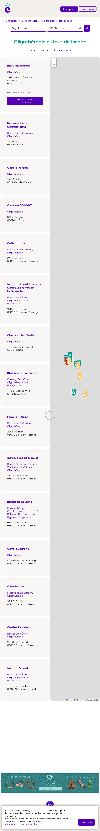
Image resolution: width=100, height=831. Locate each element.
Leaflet (70, 700)
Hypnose (12, 517)
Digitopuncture (27, 513)
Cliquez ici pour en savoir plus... (22, 824)
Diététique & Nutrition (19, 132)
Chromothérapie (16, 507)
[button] (84, 394)
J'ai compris (86, 822)
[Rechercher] (87, 28)
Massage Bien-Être (18, 379)
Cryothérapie (15, 511)
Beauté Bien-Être (17, 297)
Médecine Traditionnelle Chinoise (23, 466)
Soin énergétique (18, 302)
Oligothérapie (29, 20)
